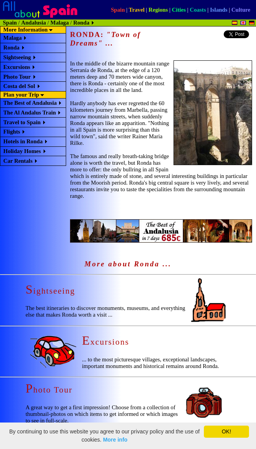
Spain (118, 10)
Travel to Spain (22, 122)
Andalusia (33, 22)
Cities (179, 10)
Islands (219, 10)
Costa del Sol (19, 86)
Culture (241, 10)
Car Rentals (18, 161)
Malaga (60, 22)
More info (115, 440)
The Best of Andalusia (30, 103)
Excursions (17, 67)
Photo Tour (17, 77)
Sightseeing (17, 57)
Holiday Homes (22, 151)
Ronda (12, 47)
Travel (136, 10)
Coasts (198, 10)
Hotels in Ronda (23, 141)
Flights (12, 132)
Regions (158, 10)
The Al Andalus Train (30, 112)
